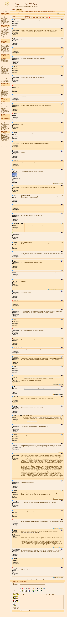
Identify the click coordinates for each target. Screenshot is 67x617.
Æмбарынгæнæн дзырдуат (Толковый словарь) (5, 56)
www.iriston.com (7, 5)
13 (42, 17)
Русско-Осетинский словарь (4, 41)
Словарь (21, 11)
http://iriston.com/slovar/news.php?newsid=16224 (30, 532)
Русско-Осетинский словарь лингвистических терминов (5, 117)
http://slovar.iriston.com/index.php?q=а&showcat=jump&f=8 (50, 417)
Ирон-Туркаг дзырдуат (4, 132)
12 (40, 17)
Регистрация (50, 11)
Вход (54, 11)
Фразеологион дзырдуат (4, 84)
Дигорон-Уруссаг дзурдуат (5, 14)
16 (47, 17)
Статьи (13, 9)
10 (37, 17)
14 (44, 17)
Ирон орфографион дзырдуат (4, 100)
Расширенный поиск (29, 11)
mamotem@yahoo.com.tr (32, 421)
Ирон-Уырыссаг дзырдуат (5, 26)
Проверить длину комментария (16, 608)
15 (46, 17)
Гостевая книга (37, 11)
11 (39, 17)
